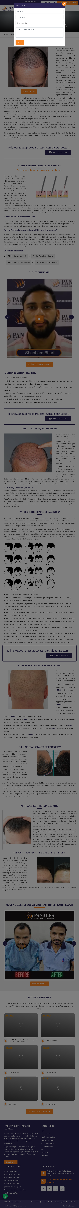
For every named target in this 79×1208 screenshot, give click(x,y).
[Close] (64, 4)
